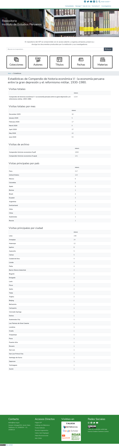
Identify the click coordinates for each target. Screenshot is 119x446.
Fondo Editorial (40, 428)
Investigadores (106, 6)
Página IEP (38, 423)
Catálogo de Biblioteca (42, 425)
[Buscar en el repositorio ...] (55, 49)
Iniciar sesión (105, 2)
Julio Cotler (38, 438)
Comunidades (69, 6)
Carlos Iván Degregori (42, 433)
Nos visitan (9, 445)
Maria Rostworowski (41, 436)
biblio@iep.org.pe (14, 423)
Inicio (9, 73)
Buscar (108, 49)
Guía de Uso (87, 6)
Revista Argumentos (41, 430)
